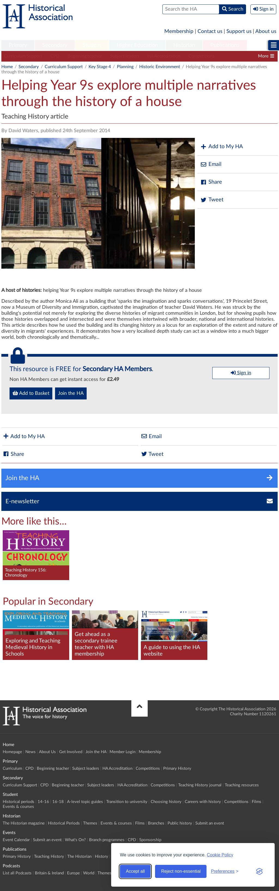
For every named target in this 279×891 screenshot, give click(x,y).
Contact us (210, 31)
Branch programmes (107, 840)
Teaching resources (242, 785)
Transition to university (126, 802)
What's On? (75, 840)
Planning (125, 67)
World (88, 873)
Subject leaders (124, 56)
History (101, 856)
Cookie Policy (220, 855)
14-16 (43, 802)
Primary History (177, 768)
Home (7, 67)
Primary (18, 45)
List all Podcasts (17, 873)
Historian (184, 45)
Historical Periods (64, 823)
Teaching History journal (200, 785)
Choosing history (166, 802)
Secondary (54, 45)
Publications (224, 45)
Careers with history (203, 802)
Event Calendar (16, 840)
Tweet (211, 200)
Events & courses (18, 807)
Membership (178, 31)
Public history (180, 823)
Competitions (201, 56)
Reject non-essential (181, 871)
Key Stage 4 (100, 67)
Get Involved (70, 752)
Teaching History (49, 856)
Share (211, 182)
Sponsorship (150, 840)
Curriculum (12, 768)
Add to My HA (221, 147)
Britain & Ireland (49, 873)
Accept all (135, 871)
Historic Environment (159, 67)
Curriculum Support (23, 56)
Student (92, 45)
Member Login (122, 752)
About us (265, 31)
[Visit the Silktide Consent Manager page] (259, 871)
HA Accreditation (163, 56)
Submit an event (209, 823)
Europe (73, 873)
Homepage (12, 752)
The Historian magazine (24, 823)
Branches (156, 823)
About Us (47, 752)
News (30, 752)
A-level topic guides (85, 802)
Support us (238, 31)
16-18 (58, 802)
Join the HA (71, 393)
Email (211, 164)
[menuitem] (18, 45)
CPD (54, 56)
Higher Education (137, 45)
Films (256, 802)
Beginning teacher (85, 56)
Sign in (241, 372)
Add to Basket (31, 393)
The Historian (79, 856)
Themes (90, 823)
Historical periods (18, 802)
